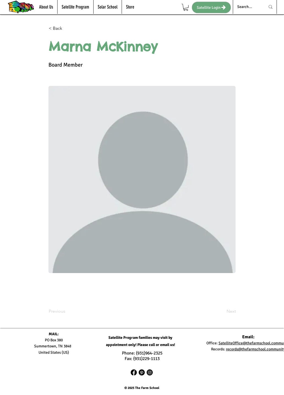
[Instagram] (150, 372)
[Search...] (247, 7)
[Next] (222, 311)
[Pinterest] (142, 372)
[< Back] (67, 28)
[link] (186, 7)
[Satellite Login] (211, 7)
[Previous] (67, 311)
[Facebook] (134, 372)
